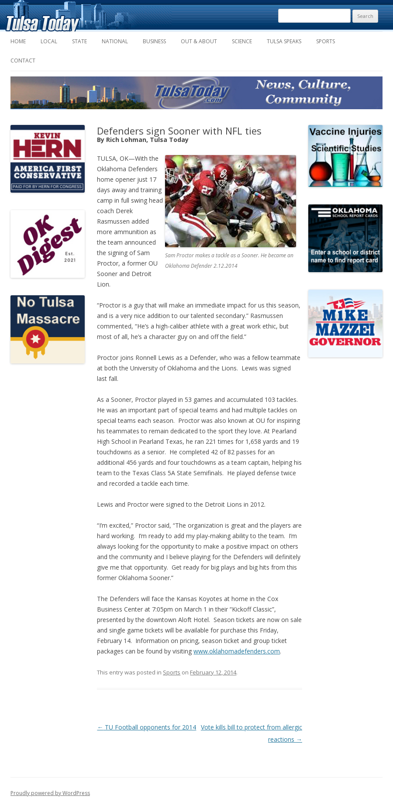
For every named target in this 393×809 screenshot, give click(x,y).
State (79, 41)
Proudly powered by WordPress (50, 793)
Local (49, 41)
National (115, 41)
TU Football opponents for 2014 (146, 727)
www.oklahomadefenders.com (236, 651)
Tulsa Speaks (284, 41)
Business (154, 41)
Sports (325, 41)
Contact (22, 60)
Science (242, 41)
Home (18, 41)
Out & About (199, 41)
